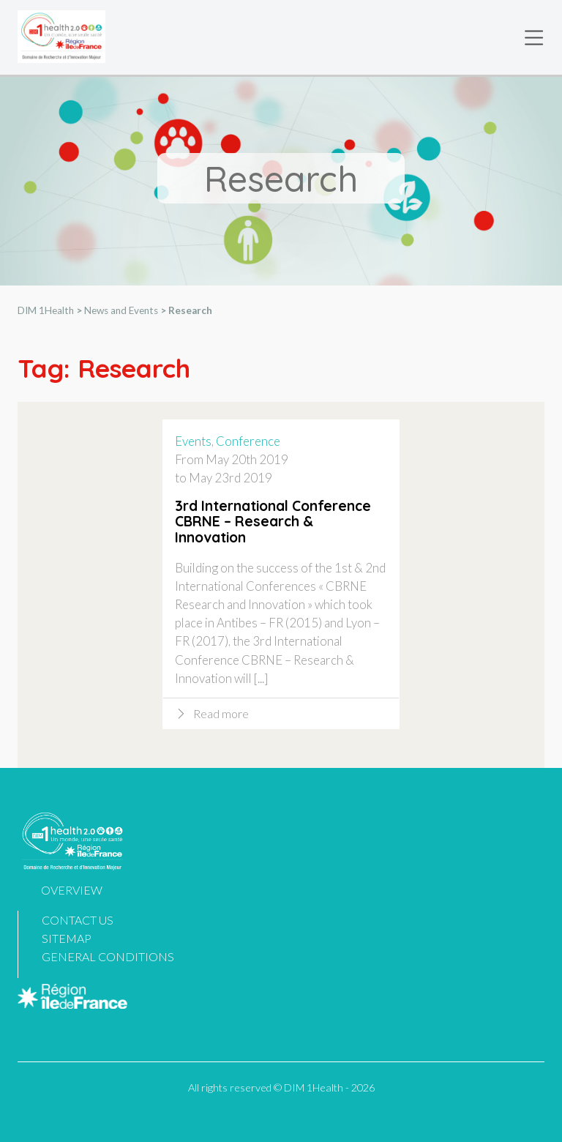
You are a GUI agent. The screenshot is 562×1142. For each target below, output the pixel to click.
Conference (248, 441)
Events (193, 441)
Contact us (77, 920)
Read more (221, 714)
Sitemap (66, 938)
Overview (71, 890)
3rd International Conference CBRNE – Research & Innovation (273, 523)
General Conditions (108, 956)
